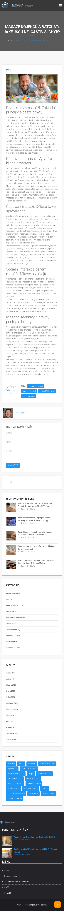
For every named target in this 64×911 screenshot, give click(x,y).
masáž (44, 788)
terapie (31, 774)
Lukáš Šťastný (20, 413)
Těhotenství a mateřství (15, 618)
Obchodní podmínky (12, 876)
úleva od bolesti (32, 778)
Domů (9, 40)
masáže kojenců (36, 386)
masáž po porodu (15, 783)
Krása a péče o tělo (13, 636)
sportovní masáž (15, 778)
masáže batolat (29, 391)
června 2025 (11, 739)
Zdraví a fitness (12, 624)
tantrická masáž (34, 783)
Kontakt (7, 893)
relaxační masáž (30, 788)
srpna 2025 (10, 727)
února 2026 (10, 691)
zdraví (21, 764)
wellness (31, 764)
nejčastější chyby (47, 391)
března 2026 (11, 685)
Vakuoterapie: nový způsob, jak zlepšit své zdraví (36, 837)
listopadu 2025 (12, 709)
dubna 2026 (10, 679)
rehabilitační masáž (16, 774)
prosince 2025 (12, 703)
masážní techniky (46, 764)
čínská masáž (13, 788)
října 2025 (10, 715)
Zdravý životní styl (13, 630)
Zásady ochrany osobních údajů (18, 882)
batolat (42, 117)
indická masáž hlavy (16, 793)
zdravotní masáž (15, 798)
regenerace (12, 769)
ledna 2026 (10, 697)
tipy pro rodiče (29, 396)
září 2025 (9, 721)
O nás (6, 870)
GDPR (6, 887)
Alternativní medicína (14, 605)
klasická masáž (44, 774)
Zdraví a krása (11, 611)
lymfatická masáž (28, 769)
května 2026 (10, 673)
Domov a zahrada (13, 648)
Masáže (9, 599)
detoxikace (33, 793)
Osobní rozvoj (11, 642)
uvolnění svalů (48, 793)
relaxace (11, 764)
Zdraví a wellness (13, 593)
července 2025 (12, 733)
